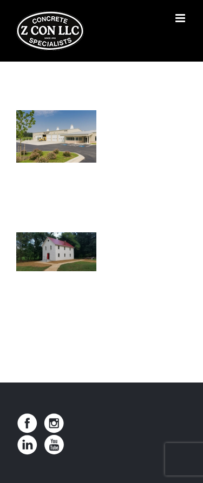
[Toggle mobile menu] (181, 18)
